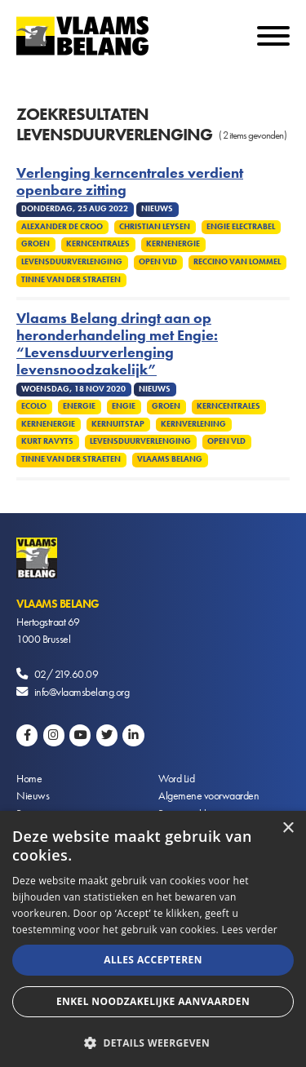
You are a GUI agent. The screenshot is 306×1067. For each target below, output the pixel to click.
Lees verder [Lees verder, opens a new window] (249, 929)
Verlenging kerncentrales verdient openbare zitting (129, 182)
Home (29, 778)
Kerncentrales (98, 244)
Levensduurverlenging (71, 262)
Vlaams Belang (169, 459)
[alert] (153, 939)
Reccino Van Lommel (237, 262)
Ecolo (34, 406)
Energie (79, 406)
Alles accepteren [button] (153, 960)
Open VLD (158, 262)
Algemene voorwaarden (208, 795)
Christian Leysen (154, 227)
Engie (123, 406)
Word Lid (176, 778)
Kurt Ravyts (47, 441)
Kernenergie (173, 244)
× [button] (288, 828)
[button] (153, 1041)
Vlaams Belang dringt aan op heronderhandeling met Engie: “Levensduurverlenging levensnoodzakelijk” (117, 344)
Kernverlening (193, 424)
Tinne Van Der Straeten (71, 280)
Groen (35, 244)
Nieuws (32, 795)
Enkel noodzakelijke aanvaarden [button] (153, 1001)
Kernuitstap (117, 424)
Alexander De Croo (62, 227)
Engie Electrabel (240, 227)
